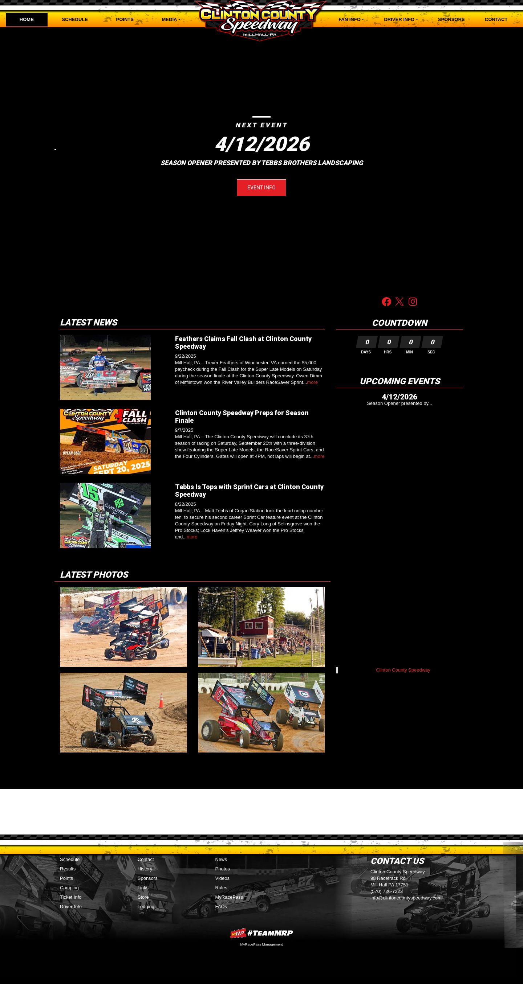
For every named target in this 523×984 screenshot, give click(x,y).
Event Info (261, 187)
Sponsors (451, 19)
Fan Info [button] (349, 19)
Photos (222, 869)
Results (68, 869)
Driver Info (71, 906)
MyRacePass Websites (261, 933)
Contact (496, 19)
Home (27, 19)
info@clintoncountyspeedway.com (406, 898)
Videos (222, 878)
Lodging (146, 906)
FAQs (221, 906)
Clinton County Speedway (403, 670)
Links (143, 887)
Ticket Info (70, 897)
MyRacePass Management (261, 944)
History (145, 869)
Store (143, 897)
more (312, 382)
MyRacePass (229, 897)
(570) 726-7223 (386, 891)
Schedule (75, 19)
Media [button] (169, 19)
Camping (69, 887)
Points (125, 19)
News (221, 859)
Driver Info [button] (399, 19)
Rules (221, 887)
